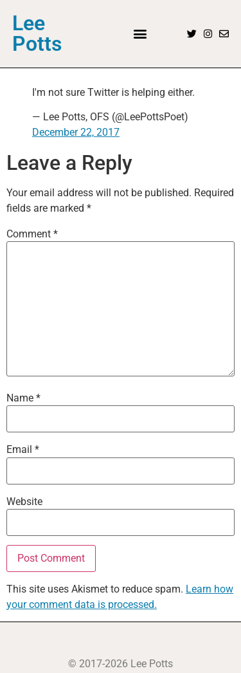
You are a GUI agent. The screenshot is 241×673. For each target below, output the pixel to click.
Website (24, 502)
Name (23, 398)
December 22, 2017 (76, 132)
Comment (32, 234)
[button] (140, 33)
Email (22, 450)
